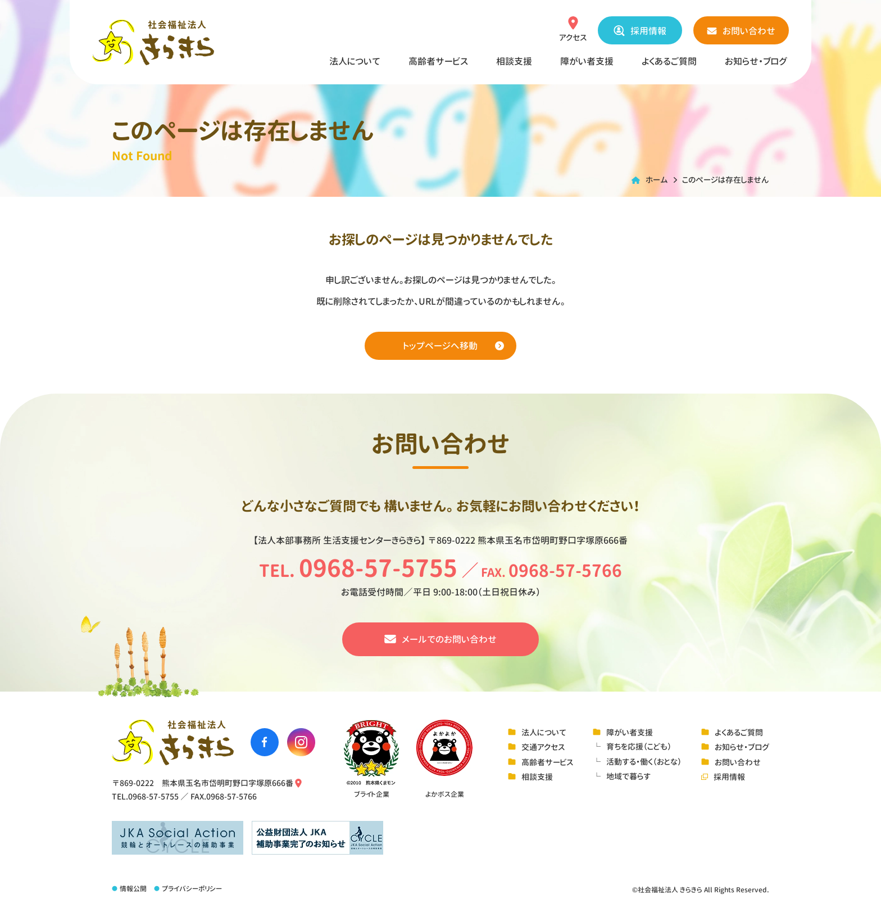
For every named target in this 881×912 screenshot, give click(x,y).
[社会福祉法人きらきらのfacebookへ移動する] (265, 742)
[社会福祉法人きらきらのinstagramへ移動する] (301, 742)
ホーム (657, 179)
